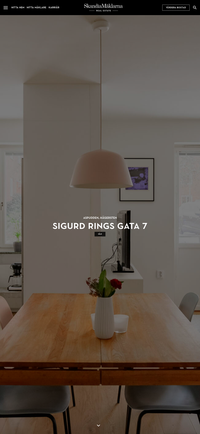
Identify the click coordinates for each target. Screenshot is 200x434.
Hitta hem (17, 7)
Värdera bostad (176, 7)
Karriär (54, 7)
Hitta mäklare (36, 7)
